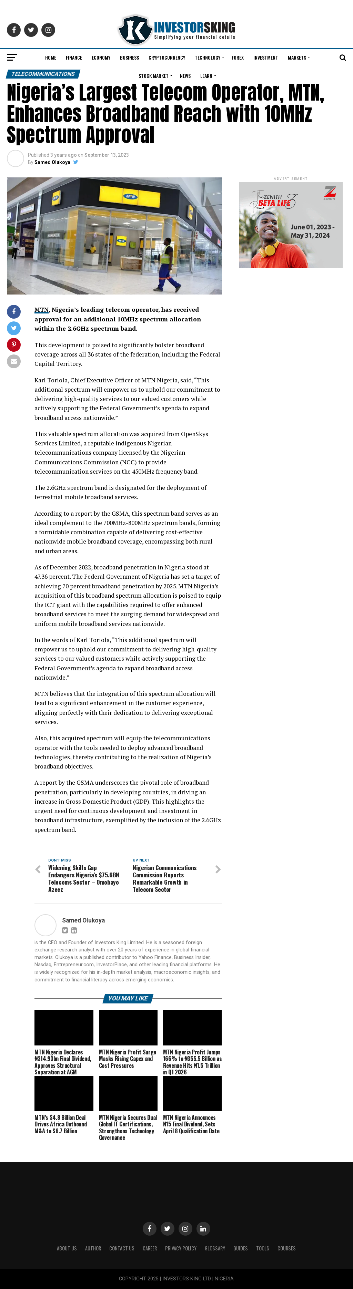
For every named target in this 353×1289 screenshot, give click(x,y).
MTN (41, 309)
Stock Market (154, 75)
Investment (265, 57)
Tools (262, 1247)
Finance (74, 57)
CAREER (150, 1247)
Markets (297, 57)
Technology (207, 57)
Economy (101, 57)
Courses (287, 1247)
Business (129, 57)
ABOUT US (67, 1247)
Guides (240, 1247)
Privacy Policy (180, 1247)
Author (93, 1247)
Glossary (215, 1247)
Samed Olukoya (52, 162)
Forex (238, 57)
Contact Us (121, 1247)
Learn (206, 75)
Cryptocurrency (167, 57)
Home (50, 57)
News (185, 75)
